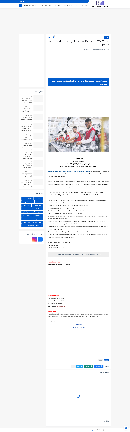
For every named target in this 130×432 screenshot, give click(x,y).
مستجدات (28, 218)
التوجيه (45, 5)
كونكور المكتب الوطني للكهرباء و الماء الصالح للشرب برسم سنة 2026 (26, 100)
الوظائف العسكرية (67, 5)
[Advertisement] (65, 21)
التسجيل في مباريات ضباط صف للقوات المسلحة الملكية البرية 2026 (27, 110)
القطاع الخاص (77, 5)
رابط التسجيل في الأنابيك (78, 327)
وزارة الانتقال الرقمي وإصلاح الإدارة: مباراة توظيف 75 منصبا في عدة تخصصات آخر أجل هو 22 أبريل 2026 (27, 166)
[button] (98, 366)
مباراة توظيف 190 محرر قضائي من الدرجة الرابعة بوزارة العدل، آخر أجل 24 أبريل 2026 (26, 184)
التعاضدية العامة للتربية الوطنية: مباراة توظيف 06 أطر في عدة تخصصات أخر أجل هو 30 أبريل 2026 (26, 175)
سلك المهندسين (27, 215)
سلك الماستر (38, 215)
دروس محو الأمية (37, 212)
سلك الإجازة (26, 212)
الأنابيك (60, 5)
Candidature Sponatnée (29, 5)
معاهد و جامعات (37, 222)
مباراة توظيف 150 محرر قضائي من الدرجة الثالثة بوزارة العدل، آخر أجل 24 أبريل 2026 (26, 128)
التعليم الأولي (28, 198)
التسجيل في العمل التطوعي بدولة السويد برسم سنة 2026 (27, 147)
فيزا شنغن (39, 218)
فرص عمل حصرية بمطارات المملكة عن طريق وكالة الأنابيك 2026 (27, 156)
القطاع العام (85, 5)
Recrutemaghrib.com (92, 430)
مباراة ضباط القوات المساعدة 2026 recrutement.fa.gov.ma (26, 138)
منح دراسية (40, 5)
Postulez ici (78, 324)
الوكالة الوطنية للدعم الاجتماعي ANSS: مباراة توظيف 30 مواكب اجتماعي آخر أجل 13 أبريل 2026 (26, 119)
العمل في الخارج (53, 5)
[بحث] (20, 5)
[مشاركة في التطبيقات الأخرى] (73, 366)
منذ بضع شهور (28, 96)
